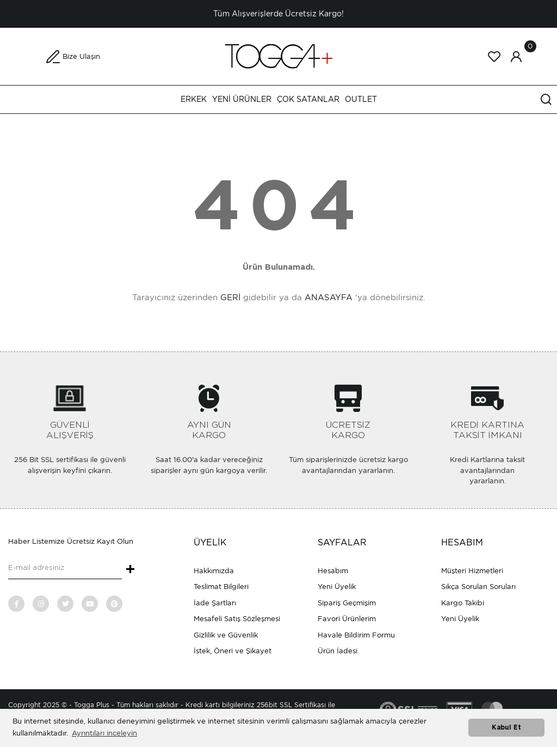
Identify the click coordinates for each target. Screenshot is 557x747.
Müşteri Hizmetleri (472, 571)
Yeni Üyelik (337, 586)
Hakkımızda (214, 571)
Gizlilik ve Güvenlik (226, 635)
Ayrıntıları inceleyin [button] (104, 733)
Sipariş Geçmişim (347, 603)
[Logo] (278, 56)
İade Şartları (215, 603)
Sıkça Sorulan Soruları (478, 586)
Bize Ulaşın (81, 56)
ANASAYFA (328, 297)
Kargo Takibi (462, 603)
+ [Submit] (130, 570)
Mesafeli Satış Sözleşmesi (237, 619)
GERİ (230, 297)
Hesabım (333, 571)
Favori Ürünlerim (347, 619)
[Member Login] (516, 57)
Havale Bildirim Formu (356, 635)
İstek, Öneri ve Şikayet (232, 651)
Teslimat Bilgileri (221, 586)
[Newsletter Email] (65, 568)
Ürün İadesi (337, 651)
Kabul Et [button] (506, 728)
